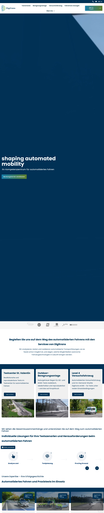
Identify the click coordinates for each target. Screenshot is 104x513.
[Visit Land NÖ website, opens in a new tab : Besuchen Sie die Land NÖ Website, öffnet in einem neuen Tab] (47, 325)
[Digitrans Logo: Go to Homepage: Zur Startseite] (8, 8)
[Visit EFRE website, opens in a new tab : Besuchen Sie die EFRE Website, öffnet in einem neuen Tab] (73, 325)
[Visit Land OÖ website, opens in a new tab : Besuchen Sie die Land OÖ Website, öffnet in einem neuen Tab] (39, 325)
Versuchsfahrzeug (55, 6)
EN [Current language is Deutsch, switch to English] (101, 1)
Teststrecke (26, 6)
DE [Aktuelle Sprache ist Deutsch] (99, 1)
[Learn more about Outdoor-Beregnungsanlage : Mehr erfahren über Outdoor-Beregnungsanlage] (44, 399)
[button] (97, 477)
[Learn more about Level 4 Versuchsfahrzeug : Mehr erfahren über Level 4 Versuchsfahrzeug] (78, 399)
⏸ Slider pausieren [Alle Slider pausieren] (8, 452)
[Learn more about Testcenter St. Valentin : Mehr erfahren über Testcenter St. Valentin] (10, 399)
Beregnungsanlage (40, 6)
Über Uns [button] (49, 11)
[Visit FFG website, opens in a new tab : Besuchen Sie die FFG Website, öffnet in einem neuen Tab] (65, 325)
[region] (52, 464)
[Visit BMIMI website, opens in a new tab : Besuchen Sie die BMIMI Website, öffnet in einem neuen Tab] (30, 324)
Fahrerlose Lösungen (72, 6)
